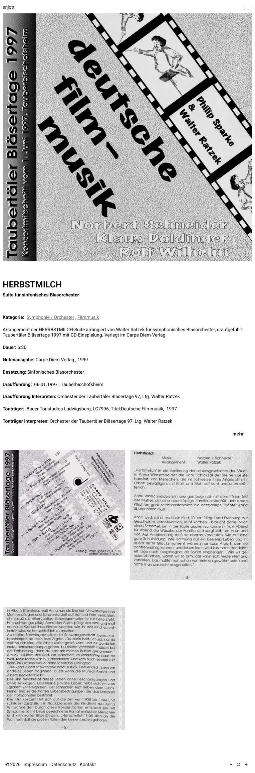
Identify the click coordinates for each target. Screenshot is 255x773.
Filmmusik (88, 317)
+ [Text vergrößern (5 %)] (246, 765)
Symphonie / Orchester (50, 317)
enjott (9, 7)
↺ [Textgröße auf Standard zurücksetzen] (238, 764)
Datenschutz (63, 764)
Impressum (35, 764)
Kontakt (88, 764)
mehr (238, 433)
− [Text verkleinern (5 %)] (231, 765)
